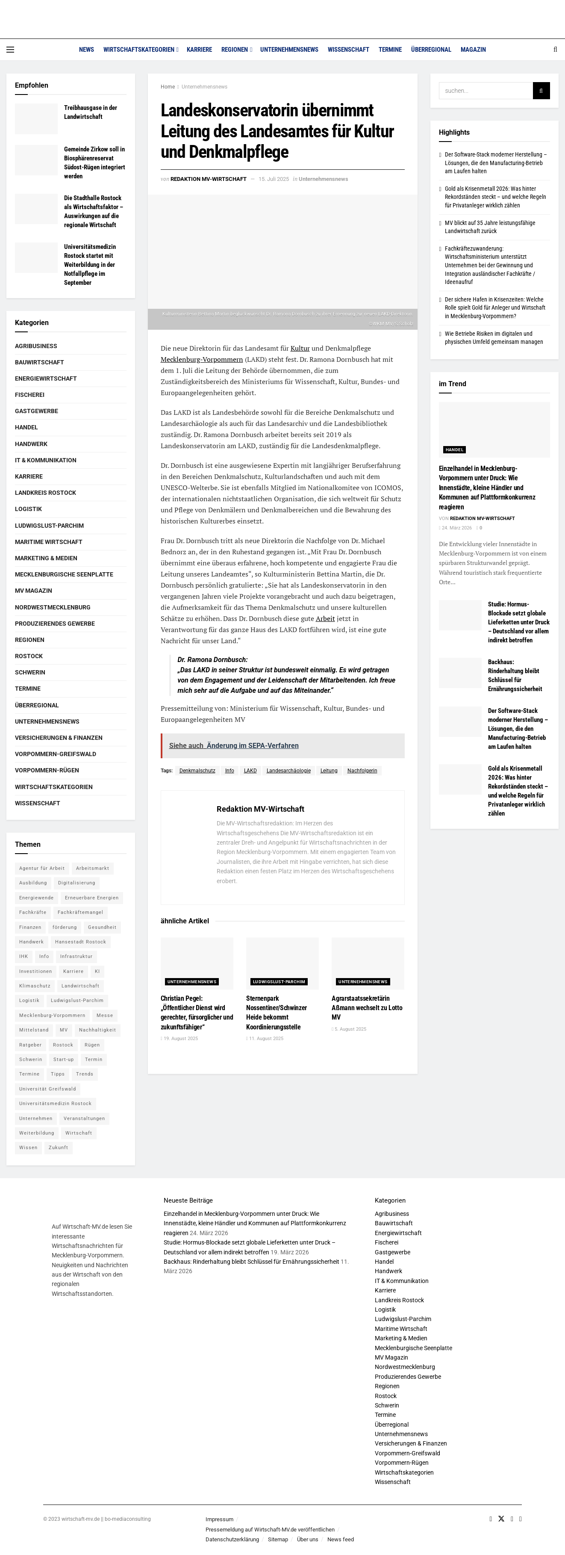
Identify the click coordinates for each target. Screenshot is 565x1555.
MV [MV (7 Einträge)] (64, 1030)
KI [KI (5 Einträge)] (97, 971)
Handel (26, 427)
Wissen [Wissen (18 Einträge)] (28, 1147)
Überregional (431, 49)
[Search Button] (555, 49)
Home (168, 87)
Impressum (219, 1519)
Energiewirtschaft (46, 378)
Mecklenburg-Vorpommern (202, 359)
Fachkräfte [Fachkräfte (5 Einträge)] (33, 912)
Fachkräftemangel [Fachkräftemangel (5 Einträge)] (80, 912)
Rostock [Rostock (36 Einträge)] (63, 1045)
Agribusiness (36, 346)
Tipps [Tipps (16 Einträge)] (58, 1074)
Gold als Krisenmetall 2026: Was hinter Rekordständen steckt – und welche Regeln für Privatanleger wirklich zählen (495, 197)
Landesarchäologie (289, 771)
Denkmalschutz (197, 771)
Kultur (300, 348)
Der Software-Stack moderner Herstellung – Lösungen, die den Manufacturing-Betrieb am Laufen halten (496, 162)
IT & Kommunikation (46, 460)
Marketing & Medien (46, 558)
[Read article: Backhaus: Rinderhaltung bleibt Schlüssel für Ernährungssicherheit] (460, 673)
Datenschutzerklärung (232, 1539)
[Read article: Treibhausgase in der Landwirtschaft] (36, 118)
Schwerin (30, 672)
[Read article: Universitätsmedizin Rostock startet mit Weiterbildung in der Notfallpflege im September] (36, 257)
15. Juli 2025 (274, 179)
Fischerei (29, 394)
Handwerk (31, 443)
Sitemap (278, 1539)
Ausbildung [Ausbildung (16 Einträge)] (33, 883)
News (86, 49)
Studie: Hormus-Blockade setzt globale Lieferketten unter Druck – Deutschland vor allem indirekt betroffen (519, 622)
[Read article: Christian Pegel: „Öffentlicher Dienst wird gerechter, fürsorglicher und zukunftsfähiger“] (197, 963)
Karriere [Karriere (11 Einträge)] (73, 971)
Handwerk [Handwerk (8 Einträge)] (31, 942)
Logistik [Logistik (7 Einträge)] (29, 1000)
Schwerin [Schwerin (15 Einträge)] (30, 1059)
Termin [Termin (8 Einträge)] (94, 1059)
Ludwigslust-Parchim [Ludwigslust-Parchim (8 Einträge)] (77, 1000)
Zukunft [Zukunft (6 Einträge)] (58, 1147)
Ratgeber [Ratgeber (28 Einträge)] (30, 1045)
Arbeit (325, 618)
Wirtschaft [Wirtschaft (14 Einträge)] (78, 1133)
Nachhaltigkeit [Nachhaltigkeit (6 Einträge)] (97, 1030)
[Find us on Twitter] (501, 1519)
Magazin (473, 49)
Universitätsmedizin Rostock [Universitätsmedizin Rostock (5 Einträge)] (55, 1103)
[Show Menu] (10, 50)
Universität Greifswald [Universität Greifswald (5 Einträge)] (47, 1089)
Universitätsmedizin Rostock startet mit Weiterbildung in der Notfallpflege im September (90, 265)
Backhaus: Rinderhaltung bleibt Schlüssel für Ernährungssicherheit (251, 1261)
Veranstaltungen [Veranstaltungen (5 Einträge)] (84, 1118)
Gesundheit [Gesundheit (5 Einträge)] (102, 927)
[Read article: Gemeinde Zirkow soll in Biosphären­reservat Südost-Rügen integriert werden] (36, 160)
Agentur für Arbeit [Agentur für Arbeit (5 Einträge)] (42, 868)
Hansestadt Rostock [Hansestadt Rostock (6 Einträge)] (80, 942)
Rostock (29, 656)
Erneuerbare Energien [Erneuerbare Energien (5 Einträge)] (92, 898)
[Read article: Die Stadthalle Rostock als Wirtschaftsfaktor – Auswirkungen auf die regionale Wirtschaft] (36, 209)
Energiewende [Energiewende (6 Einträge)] (36, 898)
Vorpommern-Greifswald (55, 754)
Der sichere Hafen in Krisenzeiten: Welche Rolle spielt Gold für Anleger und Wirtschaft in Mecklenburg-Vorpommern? (495, 307)
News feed (340, 1539)
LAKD (250, 771)
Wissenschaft (348, 49)
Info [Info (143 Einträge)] (44, 956)
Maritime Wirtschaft (48, 541)
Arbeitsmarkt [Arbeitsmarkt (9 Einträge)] (92, 868)
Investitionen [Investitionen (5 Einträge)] (35, 971)
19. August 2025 (179, 1038)
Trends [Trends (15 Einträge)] (85, 1074)
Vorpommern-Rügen (47, 770)
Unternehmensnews (289, 49)
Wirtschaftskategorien (138, 49)
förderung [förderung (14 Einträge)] (65, 927)
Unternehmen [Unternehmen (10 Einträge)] (36, 1118)
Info (229, 771)
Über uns (307, 1539)
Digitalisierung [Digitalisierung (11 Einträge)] (76, 883)
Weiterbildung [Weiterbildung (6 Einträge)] (36, 1133)
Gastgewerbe (36, 411)
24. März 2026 (455, 528)
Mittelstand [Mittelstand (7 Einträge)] (34, 1030)
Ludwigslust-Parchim (279, 981)
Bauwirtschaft (39, 362)
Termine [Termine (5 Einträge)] (29, 1074)
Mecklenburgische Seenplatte (64, 574)
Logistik (28, 509)
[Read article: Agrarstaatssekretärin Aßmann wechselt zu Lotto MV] (368, 963)
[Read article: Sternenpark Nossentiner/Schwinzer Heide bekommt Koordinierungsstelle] (282, 963)
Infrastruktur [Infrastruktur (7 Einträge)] (76, 956)
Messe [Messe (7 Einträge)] (105, 1015)
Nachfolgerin (362, 771)
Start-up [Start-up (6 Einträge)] (63, 1059)
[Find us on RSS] (520, 1519)
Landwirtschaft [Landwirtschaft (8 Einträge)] (81, 986)
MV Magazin (33, 590)
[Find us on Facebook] (490, 1519)
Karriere (199, 49)
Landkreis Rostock (45, 492)
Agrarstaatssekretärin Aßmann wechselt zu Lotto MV (367, 1008)
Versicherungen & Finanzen (59, 737)
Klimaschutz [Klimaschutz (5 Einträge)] (34, 986)
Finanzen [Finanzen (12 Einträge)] (30, 927)
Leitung (329, 771)
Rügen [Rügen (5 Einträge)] (92, 1045)
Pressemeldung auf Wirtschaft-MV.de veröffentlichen (270, 1529)
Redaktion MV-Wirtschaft (209, 179)
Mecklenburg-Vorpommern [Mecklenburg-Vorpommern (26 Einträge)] (52, 1015)
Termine (390, 49)
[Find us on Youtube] (512, 1519)
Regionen (234, 49)
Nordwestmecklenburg (53, 607)
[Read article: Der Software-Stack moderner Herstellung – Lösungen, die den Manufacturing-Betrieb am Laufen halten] (460, 722)
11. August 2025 (264, 1038)
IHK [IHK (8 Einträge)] (23, 956)
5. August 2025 (349, 1029)
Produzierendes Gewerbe (55, 623)
